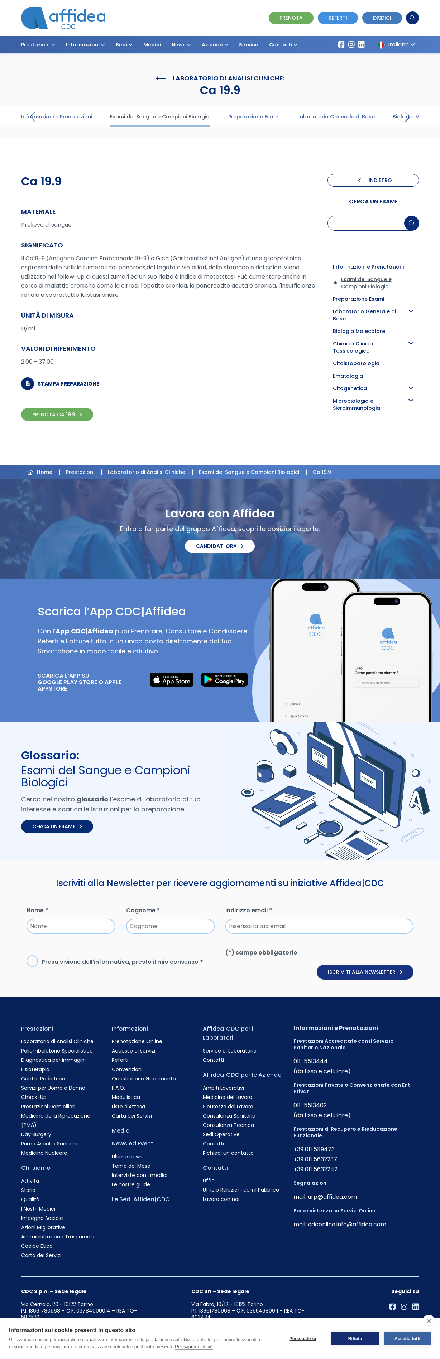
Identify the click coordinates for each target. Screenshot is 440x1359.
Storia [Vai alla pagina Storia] (28, 1190)
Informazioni (85, 44)
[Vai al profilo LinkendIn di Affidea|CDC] (361, 44)
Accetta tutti (407, 1338)
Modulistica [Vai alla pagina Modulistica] (126, 1097)
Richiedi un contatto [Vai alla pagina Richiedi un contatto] (228, 1153)
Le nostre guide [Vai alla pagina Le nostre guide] (131, 1184)
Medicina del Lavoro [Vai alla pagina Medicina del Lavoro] (227, 1097)
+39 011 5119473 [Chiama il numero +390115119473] (314, 1149)
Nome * (37, 910)
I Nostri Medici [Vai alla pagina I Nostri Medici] (38, 1208)
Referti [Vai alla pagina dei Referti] (338, 17)
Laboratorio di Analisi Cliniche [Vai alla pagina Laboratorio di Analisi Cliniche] (57, 1041)
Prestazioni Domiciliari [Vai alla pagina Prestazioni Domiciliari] (48, 1106)
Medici (152, 44)
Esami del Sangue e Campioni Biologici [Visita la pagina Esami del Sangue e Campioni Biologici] (160, 116)
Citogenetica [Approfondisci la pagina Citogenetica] (350, 388)
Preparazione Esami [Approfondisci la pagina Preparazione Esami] (358, 299)
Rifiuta (355, 1338)
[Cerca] (412, 17)
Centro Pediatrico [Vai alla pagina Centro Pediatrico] (43, 1078)
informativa (111, 962)
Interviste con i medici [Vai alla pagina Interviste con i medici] (139, 1175)
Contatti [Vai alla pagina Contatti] (213, 1060)
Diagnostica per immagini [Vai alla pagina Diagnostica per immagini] (53, 1060)
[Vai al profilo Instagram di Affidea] (351, 44)
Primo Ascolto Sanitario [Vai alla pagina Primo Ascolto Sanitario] (50, 1143)
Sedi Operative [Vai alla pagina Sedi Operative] (221, 1134)
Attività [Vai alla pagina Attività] (30, 1180)
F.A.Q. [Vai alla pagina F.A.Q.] (118, 1087)
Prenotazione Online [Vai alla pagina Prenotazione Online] (137, 1041)
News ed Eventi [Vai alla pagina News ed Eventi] (133, 1143)
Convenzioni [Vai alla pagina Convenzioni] (127, 1069)
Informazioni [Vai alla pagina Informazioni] (130, 1029)
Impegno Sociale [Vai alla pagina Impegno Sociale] (42, 1218)
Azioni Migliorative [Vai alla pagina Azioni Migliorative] (43, 1227)
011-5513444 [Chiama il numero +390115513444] (310, 1061)
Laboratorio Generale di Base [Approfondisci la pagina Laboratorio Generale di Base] (364, 315)
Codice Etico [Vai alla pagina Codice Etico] (37, 1246)
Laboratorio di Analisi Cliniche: (220, 78)
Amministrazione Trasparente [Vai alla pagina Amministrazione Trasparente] (58, 1236)
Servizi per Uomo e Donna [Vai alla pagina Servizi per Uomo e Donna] (53, 1087)
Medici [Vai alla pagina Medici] (121, 1131)
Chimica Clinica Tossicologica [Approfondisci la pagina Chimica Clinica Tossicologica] (353, 347)
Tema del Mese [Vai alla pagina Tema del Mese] (131, 1165)
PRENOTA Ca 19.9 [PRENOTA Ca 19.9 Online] (57, 414)
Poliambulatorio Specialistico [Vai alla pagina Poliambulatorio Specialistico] (57, 1050)
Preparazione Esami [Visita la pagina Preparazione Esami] (253, 116)
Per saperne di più (194, 1346)
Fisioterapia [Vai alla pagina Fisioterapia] (35, 1069)
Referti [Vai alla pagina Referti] (120, 1060)
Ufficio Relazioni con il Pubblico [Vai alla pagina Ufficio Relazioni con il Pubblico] (241, 1189)
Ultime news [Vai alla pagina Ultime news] (127, 1156)
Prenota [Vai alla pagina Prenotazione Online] (291, 17)
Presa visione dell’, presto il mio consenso (122, 962)
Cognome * (143, 910)
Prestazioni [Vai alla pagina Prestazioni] (37, 1029)
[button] (53, 44)
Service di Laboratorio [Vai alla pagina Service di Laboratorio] (230, 1050)
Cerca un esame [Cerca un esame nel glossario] (57, 826)
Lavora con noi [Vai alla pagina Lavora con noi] (221, 1199)
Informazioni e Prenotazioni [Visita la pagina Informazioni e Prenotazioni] (56, 116)
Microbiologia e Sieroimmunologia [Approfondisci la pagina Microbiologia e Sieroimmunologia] (356, 404)
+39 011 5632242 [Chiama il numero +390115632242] (315, 1169)
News (181, 44)
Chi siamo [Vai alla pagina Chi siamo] (36, 1168)
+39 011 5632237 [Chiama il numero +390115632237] (315, 1159)
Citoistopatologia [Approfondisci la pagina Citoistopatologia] (356, 363)
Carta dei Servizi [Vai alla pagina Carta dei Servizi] (41, 1255)
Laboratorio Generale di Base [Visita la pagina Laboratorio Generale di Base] (336, 116)
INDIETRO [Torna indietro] (375, 180)
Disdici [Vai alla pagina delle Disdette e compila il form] (382, 17)
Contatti (283, 44)
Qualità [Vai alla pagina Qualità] (30, 1199)
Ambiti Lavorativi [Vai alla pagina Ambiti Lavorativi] (223, 1087)
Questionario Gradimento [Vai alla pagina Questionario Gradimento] (144, 1078)
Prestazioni (38, 44)
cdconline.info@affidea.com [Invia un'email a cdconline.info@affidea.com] (347, 1224)
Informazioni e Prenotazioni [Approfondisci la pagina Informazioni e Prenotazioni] (368, 266)
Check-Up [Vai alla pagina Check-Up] (34, 1097)
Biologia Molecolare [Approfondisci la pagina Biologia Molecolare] (359, 331)
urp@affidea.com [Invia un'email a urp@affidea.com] (332, 1197)
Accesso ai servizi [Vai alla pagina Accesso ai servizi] (133, 1050)
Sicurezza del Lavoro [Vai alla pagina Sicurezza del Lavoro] (228, 1106)
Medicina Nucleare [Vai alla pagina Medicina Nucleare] (44, 1153)
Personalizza (302, 1338)
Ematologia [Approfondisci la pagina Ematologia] (348, 375)
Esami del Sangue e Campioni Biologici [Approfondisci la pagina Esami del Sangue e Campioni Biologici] (366, 283)
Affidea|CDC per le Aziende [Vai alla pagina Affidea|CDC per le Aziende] (242, 1075)
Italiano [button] (395, 44)
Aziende (215, 44)
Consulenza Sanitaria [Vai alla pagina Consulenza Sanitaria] (229, 1115)
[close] (429, 1321)
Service (248, 44)
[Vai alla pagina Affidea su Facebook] (341, 44)
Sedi (124, 44)
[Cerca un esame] (411, 223)
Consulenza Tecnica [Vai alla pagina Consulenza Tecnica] (228, 1125)
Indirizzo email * (248, 910)
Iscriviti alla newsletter (365, 972)
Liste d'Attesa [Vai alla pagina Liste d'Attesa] (128, 1106)
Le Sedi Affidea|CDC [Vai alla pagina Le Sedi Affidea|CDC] (141, 1199)
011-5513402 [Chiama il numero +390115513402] (310, 1105)
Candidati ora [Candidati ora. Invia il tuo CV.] (220, 546)
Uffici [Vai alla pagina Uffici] (209, 1180)
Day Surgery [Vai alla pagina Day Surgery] (36, 1134)
